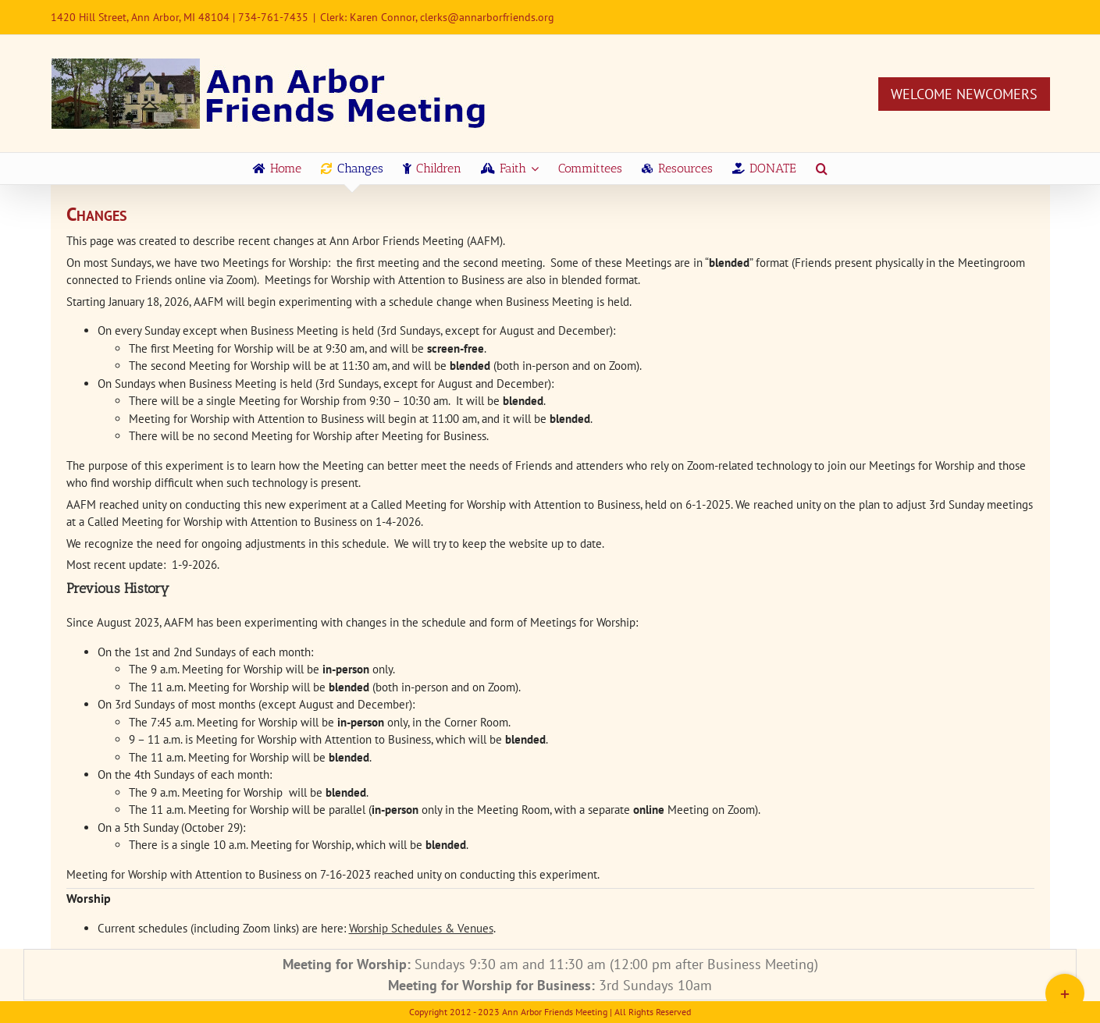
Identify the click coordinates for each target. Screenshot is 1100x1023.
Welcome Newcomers (964, 94)
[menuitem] (277, 168)
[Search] (822, 168)
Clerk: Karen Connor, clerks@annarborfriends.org (437, 17)
